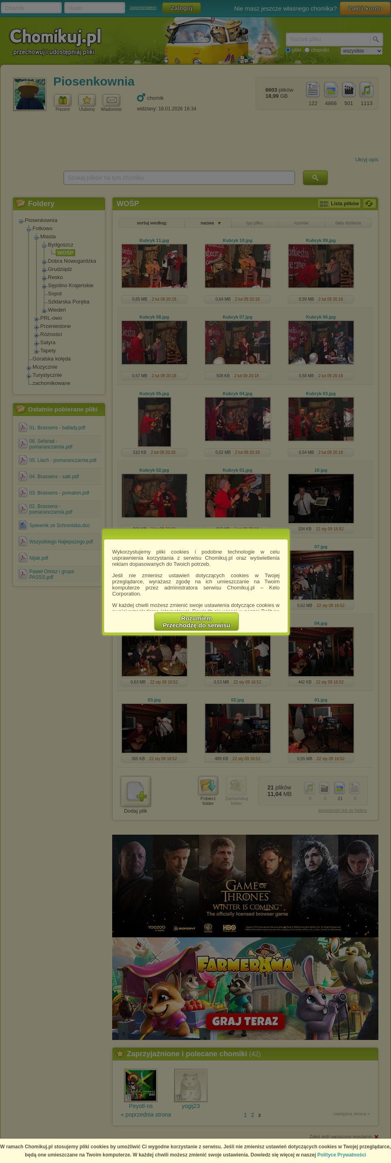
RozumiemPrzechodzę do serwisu (196, 622)
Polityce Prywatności (341, 1155)
